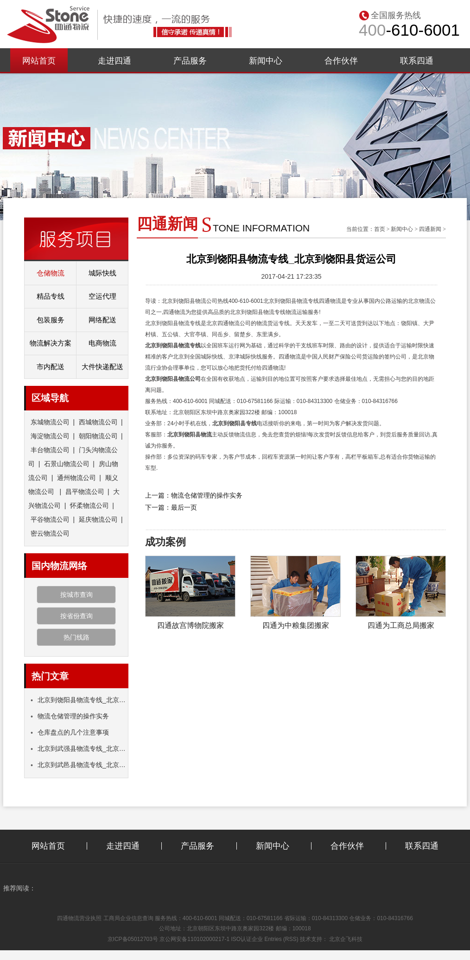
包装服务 (50, 320)
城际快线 (102, 273)
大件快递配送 (102, 367)
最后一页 (184, 507)
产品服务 (190, 60)
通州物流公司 (76, 477)
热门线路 (76, 637)
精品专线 (50, 296)
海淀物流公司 (50, 436)
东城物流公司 (50, 422)
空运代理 (102, 296)
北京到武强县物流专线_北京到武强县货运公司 (101, 748)
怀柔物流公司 (89, 505)
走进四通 (114, 60)
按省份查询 (76, 616)
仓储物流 (50, 273)
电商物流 (102, 343)
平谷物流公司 (50, 519)
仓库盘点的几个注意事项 (70, 732)
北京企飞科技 (345, 939)
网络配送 (102, 320)
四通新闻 (430, 229)
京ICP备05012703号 (133, 939)
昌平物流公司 (84, 491)
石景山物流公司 (66, 463)
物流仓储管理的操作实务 (70, 716)
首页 (379, 229)
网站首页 (39, 60)
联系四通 (416, 60)
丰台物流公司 (50, 450)
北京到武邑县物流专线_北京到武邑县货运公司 (101, 764)
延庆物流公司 (98, 519)
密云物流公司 (50, 533)
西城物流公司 (98, 422)
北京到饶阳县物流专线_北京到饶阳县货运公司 (101, 700)
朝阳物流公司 (98, 436)
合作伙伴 (341, 60)
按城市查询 (76, 594)
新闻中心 (265, 60)
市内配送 (50, 367)
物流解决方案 (50, 343)
